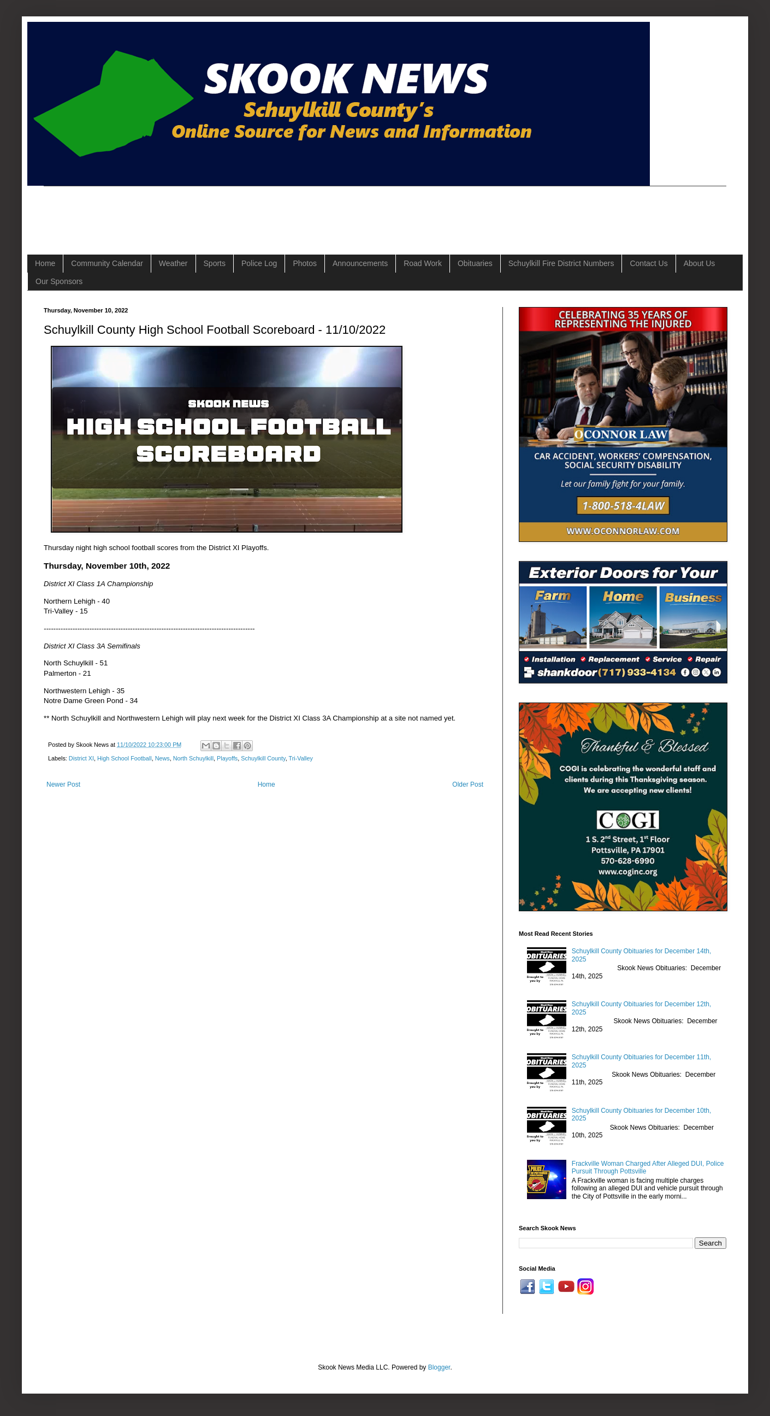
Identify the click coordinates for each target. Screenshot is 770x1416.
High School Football (124, 758)
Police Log (259, 263)
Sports (215, 263)
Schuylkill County (263, 758)
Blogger (439, 1367)
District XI (81, 758)
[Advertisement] (242, 210)
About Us (699, 263)
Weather (173, 263)
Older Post (467, 784)
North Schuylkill (193, 758)
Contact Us (648, 263)
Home (45, 263)
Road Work (423, 263)
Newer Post (63, 784)
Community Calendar (107, 263)
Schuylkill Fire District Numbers (561, 263)
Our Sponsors (58, 281)
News (162, 758)
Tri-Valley (301, 758)
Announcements (360, 263)
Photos (305, 263)
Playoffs (227, 758)
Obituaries (475, 263)
